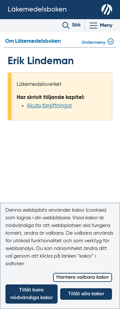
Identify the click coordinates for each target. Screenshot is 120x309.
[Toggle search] (71, 25)
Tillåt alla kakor (86, 294)
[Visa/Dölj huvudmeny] (100, 25)
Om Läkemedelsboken (33, 41)
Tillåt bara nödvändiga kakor (31, 294)
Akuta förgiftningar (49, 106)
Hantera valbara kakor (82, 277)
